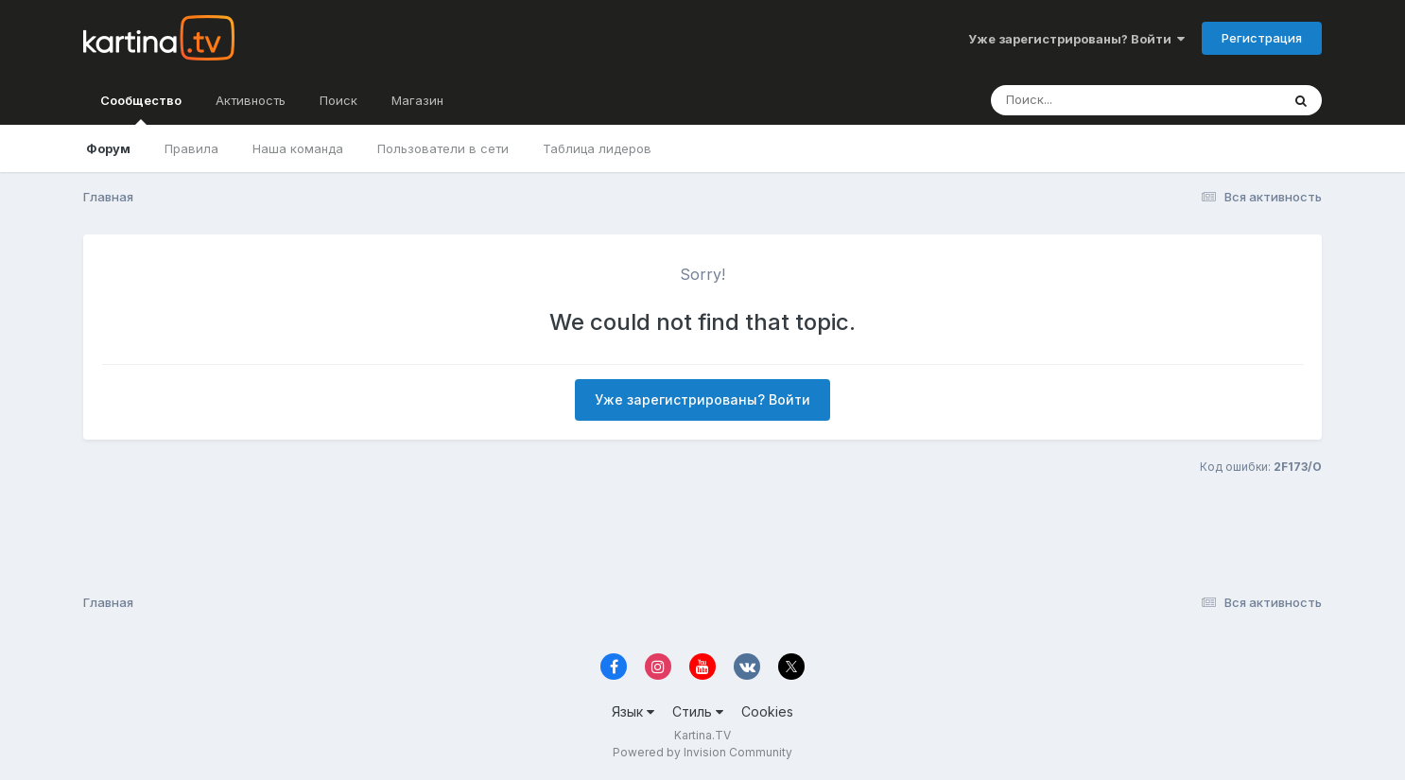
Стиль (697, 711)
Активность (251, 100)
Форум (108, 148)
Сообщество (141, 109)
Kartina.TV (702, 735)
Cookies (767, 711)
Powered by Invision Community (702, 752)
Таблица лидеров (597, 148)
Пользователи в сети (443, 148)
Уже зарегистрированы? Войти (1076, 38)
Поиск (338, 100)
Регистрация (1262, 37)
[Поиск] (1099, 100)
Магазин (417, 100)
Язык (633, 711)
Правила (191, 148)
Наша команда (297, 148)
